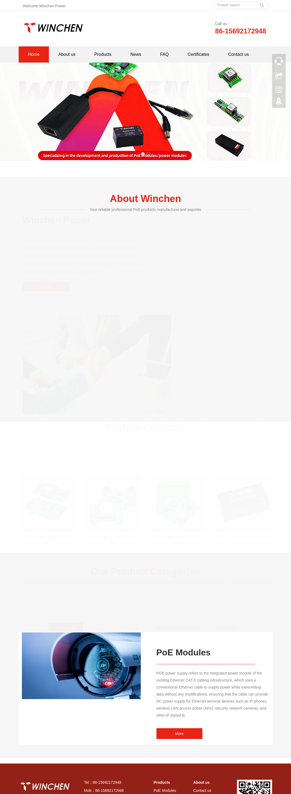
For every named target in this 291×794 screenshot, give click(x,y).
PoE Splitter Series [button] (94, 786)
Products (102, 54)
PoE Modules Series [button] (61, 786)
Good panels (158, 777)
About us (66, 54)
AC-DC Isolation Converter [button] (197, 786)
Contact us (238, 54)
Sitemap (93, 749)
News (135, 54)
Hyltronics (178, 777)
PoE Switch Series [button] (159, 786)
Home (34, 54)
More (45, 287)
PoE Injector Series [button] (127, 786)
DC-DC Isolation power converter (244, 458)
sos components (132, 777)
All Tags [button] (33, 786)
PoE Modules (165, 714)
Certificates (198, 54)
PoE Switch (163, 749)
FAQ (164, 54)
